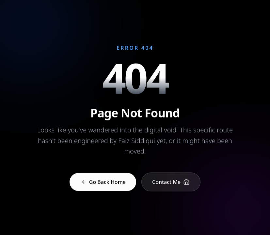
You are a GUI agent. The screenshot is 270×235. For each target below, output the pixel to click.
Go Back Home (103, 182)
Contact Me (171, 182)
